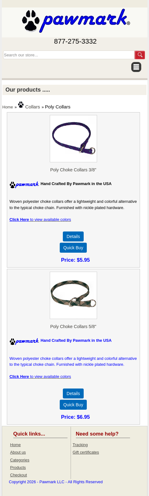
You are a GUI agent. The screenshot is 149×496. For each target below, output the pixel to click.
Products (18, 467)
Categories (20, 460)
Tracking (80, 444)
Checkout (18, 475)
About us (18, 452)
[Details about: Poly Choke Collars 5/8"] (73, 393)
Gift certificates (86, 452)
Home (7, 107)
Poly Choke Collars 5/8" (73, 326)
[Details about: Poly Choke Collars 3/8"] (73, 236)
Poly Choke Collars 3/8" (73, 169)
